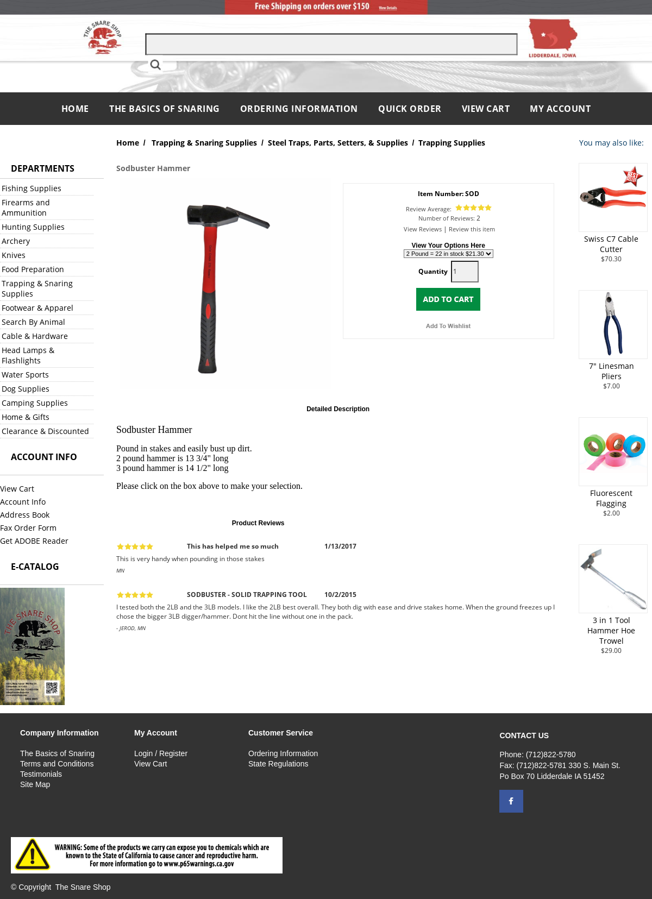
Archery (16, 241)
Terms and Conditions (56, 763)
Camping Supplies (35, 403)
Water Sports (25, 374)
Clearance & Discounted (45, 431)
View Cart (486, 109)
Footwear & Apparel (37, 308)
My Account (560, 109)
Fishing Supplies (31, 188)
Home (76, 109)
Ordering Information (300, 109)
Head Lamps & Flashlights (28, 355)
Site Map (35, 784)
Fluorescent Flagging (611, 498)
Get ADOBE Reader (34, 541)
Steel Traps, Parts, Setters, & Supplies (338, 142)
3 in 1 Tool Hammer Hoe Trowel (611, 630)
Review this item (472, 229)
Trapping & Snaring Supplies (37, 288)
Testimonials (41, 774)
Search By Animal (33, 322)
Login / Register (160, 753)
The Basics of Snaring (164, 109)
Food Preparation (33, 269)
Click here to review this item (391, 522)
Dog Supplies (25, 389)
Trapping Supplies (451, 142)
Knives (14, 255)
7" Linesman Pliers (611, 371)
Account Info (23, 501)
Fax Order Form (28, 528)
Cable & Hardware (35, 336)
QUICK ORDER (410, 109)
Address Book (24, 515)
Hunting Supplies (33, 227)
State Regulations (278, 763)
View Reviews (423, 229)
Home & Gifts (25, 417)
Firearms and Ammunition (26, 207)
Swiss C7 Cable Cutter (611, 244)
